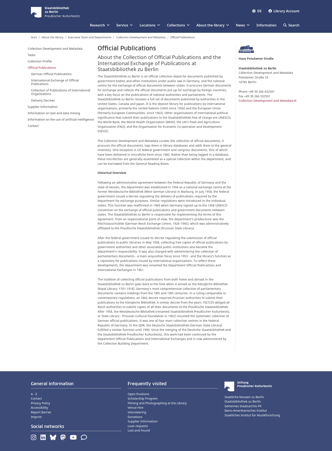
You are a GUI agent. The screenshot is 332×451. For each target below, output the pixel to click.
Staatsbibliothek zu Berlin (242, 401)
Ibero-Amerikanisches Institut (245, 410)
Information (266, 25)
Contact (33, 126)
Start (34, 37)
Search (291, 25)
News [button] (243, 25)
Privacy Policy (40, 403)
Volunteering (137, 412)
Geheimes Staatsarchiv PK (242, 406)
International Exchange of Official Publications (55, 82)
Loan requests (138, 426)
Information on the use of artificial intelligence (61, 119)
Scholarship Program (143, 398)
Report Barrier (41, 412)
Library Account (284, 11)
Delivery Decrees (43, 100)
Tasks (31, 55)
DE (257, 11)
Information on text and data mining (54, 113)
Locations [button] (150, 25)
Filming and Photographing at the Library (157, 403)
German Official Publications (51, 74)
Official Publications (42, 68)
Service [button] (124, 25)
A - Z (34, 394)
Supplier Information (43, 107)
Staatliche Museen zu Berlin (244, 397)
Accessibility (39, 408)
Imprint (36, 417)
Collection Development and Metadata (141, 37)
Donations (135, 417)
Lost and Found (139, 430)
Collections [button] (178, 25)
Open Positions (138, 394)
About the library (53, 37)
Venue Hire (135, 408)
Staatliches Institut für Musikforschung (252, 415)
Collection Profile (40, 61)
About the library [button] (212, 25)
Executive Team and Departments (90, 37)
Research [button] (99, 25)
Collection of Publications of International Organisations (60, 92)
